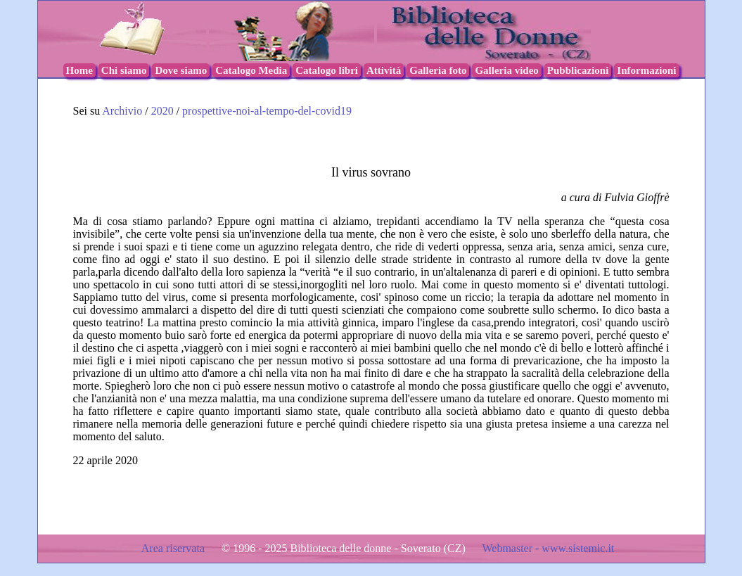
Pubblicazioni (578, 70)
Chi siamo (124, 70)
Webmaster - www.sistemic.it (548, 548)
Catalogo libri (326, 70)
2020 (164, 111)
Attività (383, 70)
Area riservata (174, 548)
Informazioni (646, 70)
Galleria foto (437, 70)
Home (79, 70)
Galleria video (506, 70)
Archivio (122, 111)
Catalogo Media (251, 70)
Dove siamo (181, 70)
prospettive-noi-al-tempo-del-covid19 (267, 111)
